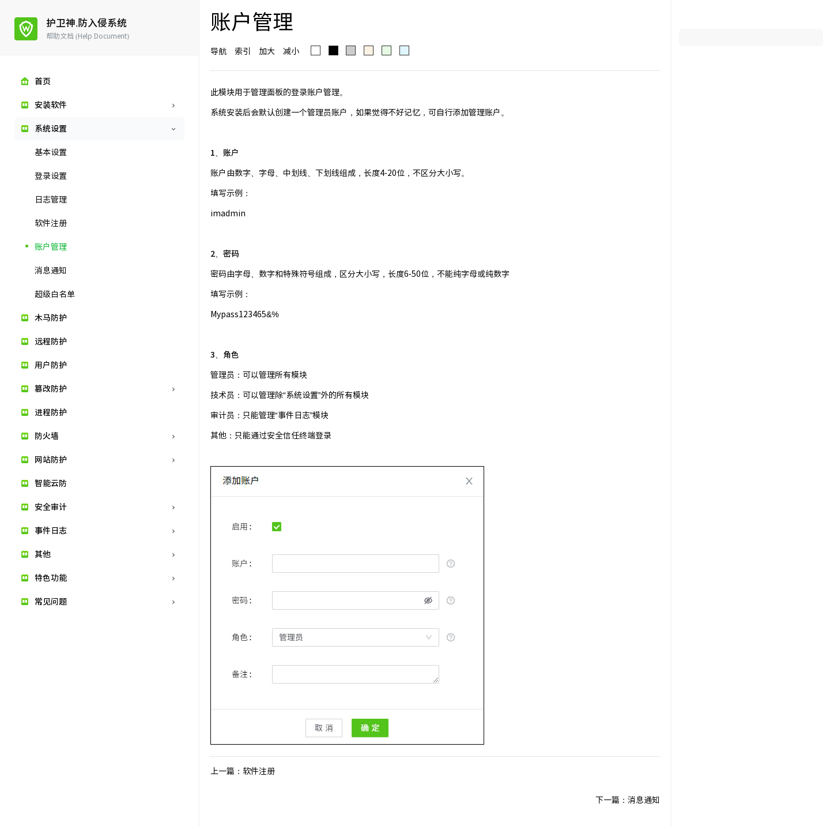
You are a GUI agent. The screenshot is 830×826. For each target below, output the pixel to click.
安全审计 (51, 507)
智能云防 (51, 483)
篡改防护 (51, 389)
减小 (291, 51)
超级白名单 (55, 294)
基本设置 (51, 152)
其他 (43, 554)
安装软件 (51, 105)
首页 (43, 81)
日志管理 (51, 200)
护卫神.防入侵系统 (86, 23)
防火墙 (47, 436)
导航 (218, 51)
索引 (243, 51)
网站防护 (51, 460)
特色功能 (51, 578)
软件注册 (51, 223)
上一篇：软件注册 (242, 771)
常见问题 (51, 602)
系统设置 (51, 129)
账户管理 (51, 247)
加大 (267, 51)
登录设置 (51, 176)
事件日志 (51, 531)
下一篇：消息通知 (627, 800)
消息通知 (51, 270)
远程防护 (51, 341)
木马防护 (51, 318)
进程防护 (51, 412)
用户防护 (51, 365)
